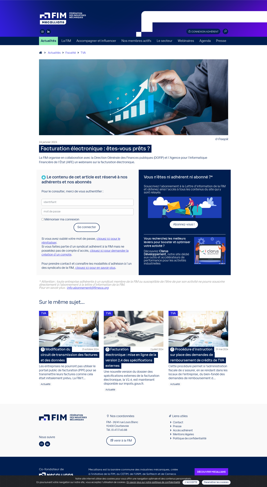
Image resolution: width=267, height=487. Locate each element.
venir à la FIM (121, 440)
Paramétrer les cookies (216, 482)
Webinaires (186, 41)
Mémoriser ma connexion (60, 219)
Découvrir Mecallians (211, 472)
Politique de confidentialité (189, 438)
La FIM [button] (66, 41)
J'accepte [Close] (191, 482)
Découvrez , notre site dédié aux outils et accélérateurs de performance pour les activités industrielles (168, 251)
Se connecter (86, 227)
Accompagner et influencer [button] (96, 41)
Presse (221, 41)
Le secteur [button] (164, 41)
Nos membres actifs (136, 41)
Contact (178, 422)
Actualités (48, 41)
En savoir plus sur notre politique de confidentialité (153, 482)
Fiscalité (70, 52)
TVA (83, 52)
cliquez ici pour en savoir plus (95, 267)
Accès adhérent (183, 430)
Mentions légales (183, 434)
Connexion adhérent (203, 31)
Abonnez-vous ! (184, 224)
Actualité (45, 384)
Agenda (205, 41)
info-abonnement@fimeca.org (88, 287)
